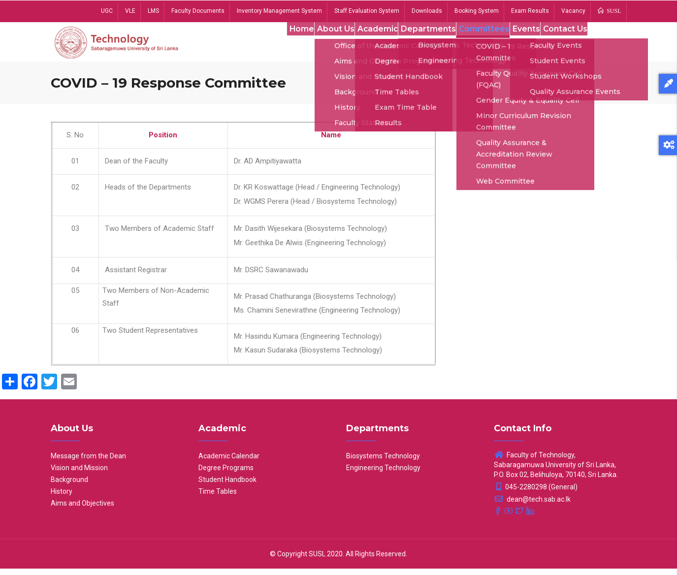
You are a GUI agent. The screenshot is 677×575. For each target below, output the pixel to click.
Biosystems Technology (383, 462)
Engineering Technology (383, 474)
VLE (130, 10)
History (61, 498)
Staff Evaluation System (366, 10)
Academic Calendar (228, 462)
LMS (153, 10)
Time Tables (217, 498)
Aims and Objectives (82, 509)
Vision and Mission (79, 474)
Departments (417, 43)
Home (281, 43)
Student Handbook (227, 486)
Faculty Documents (198, 10)
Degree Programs (226, 474)
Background (69, 486)
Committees (474, 43)
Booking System (476, 10)
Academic (365, 43)
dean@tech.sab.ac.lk (532, 506)
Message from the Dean (88, 462)
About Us (319, 43)
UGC (107, 10)
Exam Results (530, 10)
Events (519, 43)
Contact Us (562, 43)
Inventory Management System (279, 10)
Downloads (427, 10)
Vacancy (573, 10)
